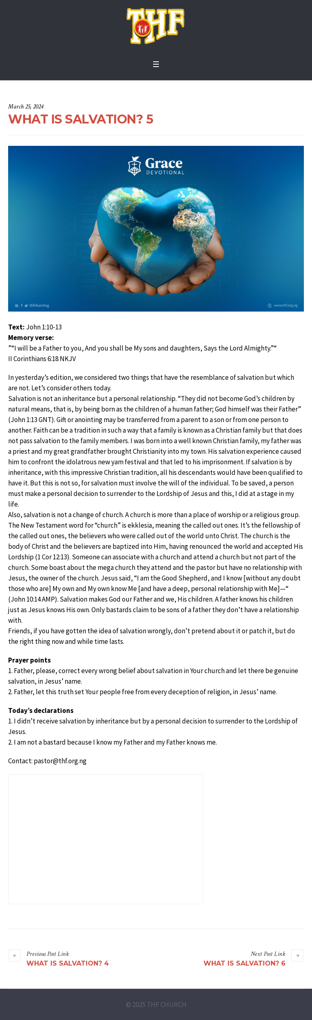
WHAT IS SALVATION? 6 (245, 963)
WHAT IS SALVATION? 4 (67, 963)
